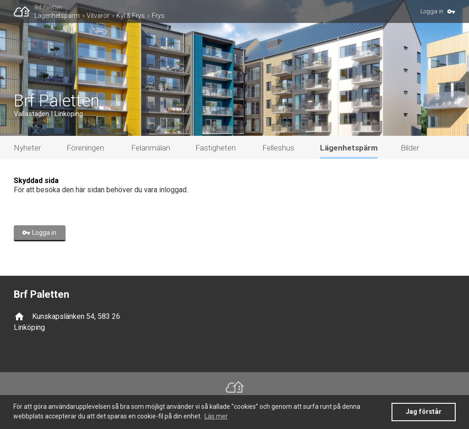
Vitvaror (98, 15)
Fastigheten (215, 147)
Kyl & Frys (130, 15)
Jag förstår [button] (423, 412)
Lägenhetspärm (57, 15)
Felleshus (278, 147)
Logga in (431, 11)
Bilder (410, 147)
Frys (158, 15)
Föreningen (85, 147)
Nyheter (27, 147)
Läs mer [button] (216, 416)
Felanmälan (150, 147)
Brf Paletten (48, 7)
